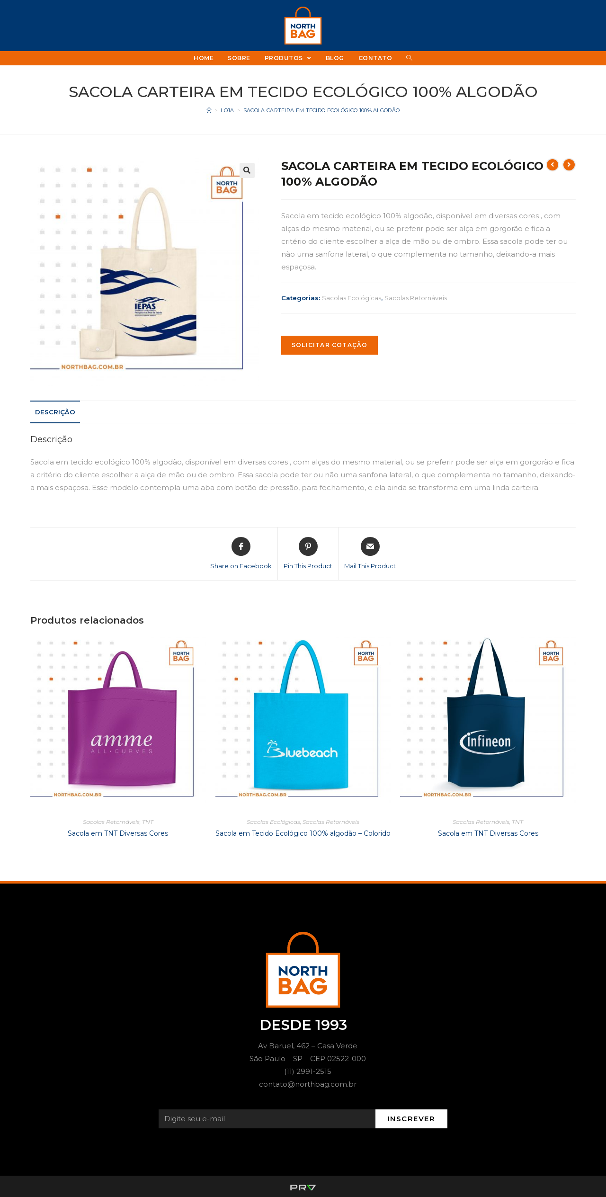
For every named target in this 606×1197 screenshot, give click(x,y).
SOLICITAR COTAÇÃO (329, 344)
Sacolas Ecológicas (351, 298)
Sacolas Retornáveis (415, 298)
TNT (147, 821)
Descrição (55, 412)
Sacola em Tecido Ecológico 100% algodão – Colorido (303, 833)
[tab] (55, 412)
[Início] (209, 110)
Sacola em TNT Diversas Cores (118, 833)
